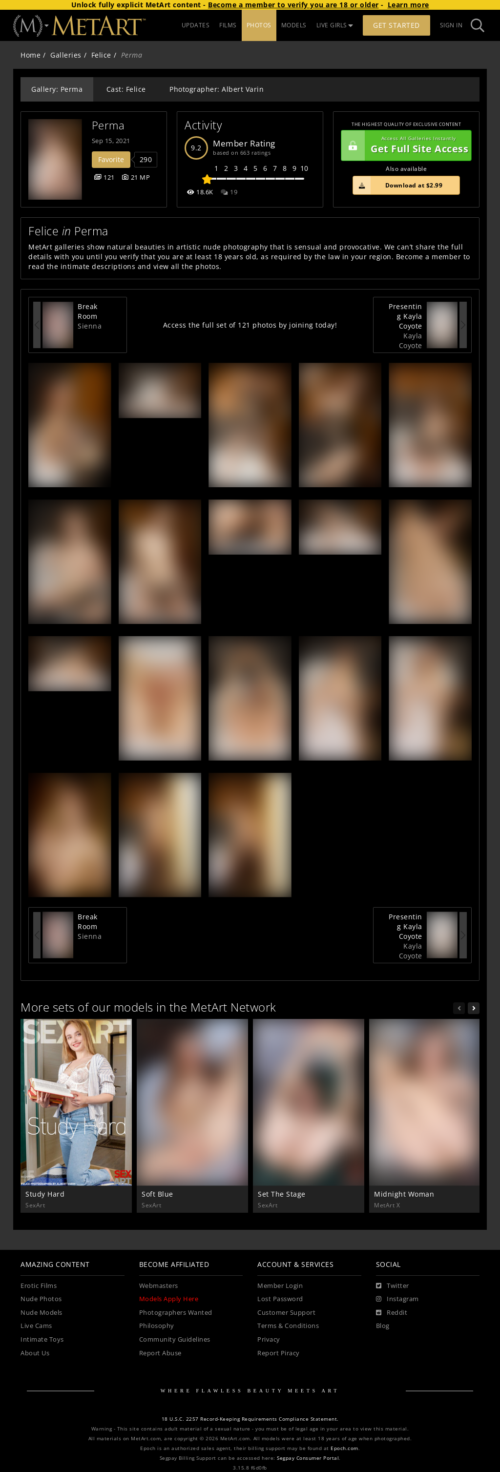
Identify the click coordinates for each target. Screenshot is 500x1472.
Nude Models (41, 1312)
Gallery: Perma (57, 89)
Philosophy (156, 1326)
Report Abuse (160, 1353)
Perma (108, 125)
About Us (35, 1353)
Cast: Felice (126, 89)
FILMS (228, 25)
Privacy (268, 1339)
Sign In (451, 25)
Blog (383, 1326)
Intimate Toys (42, 1339)
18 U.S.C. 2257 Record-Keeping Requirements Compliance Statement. (250, 1419)
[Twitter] (392, 1286)
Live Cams (36, 1326)
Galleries (66, 55)
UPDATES (196, 25)
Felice (101, 55)
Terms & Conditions (288, 1326)
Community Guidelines (174, 1339)
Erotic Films (39, 1286)
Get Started (396, 25)
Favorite (111, 159)
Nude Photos (41, 1299)
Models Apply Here (169, 1299)
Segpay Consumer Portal (308, 1458)
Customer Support (286, 1312)
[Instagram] (397, 1299)
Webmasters (158, 1286)
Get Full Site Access (404, 145)
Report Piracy (278, 1353)
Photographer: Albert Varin (216, 89)
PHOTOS (259, 25)
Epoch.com (344, 1448)
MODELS (294, 25)
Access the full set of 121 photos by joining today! (250, 325)
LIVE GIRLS (335, 25)
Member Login (280, 1286)
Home (31, 55)
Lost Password (280, 1299)
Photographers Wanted (175, 1312)
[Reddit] (392, 1312)
